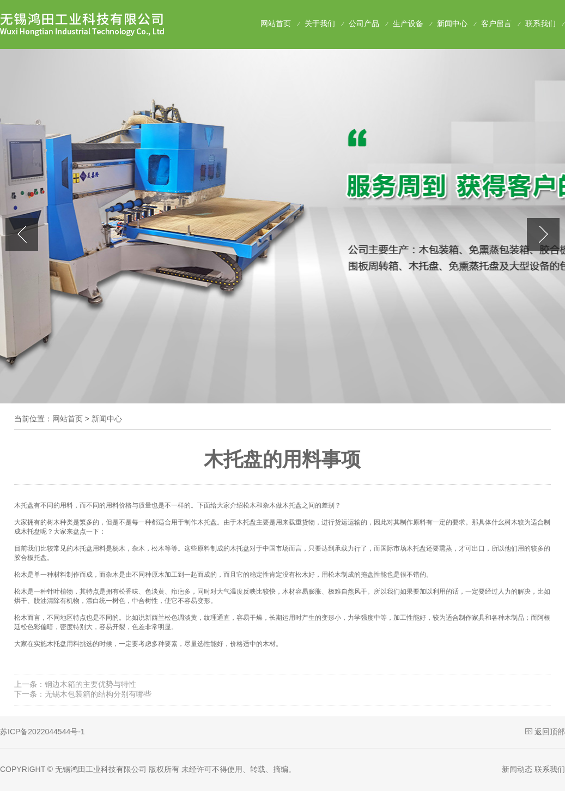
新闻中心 (452, 23)
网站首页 (275, 23)
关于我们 (320, 23)
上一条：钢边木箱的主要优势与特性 (75, 684)
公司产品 (364, 23)
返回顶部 (549, 731)
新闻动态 (517, 769)
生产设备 (408, 23)
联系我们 (540, 23)
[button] (543, 234)
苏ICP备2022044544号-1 (42, 731)
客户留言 (496, 23)
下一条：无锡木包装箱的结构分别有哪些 (82, 694)
